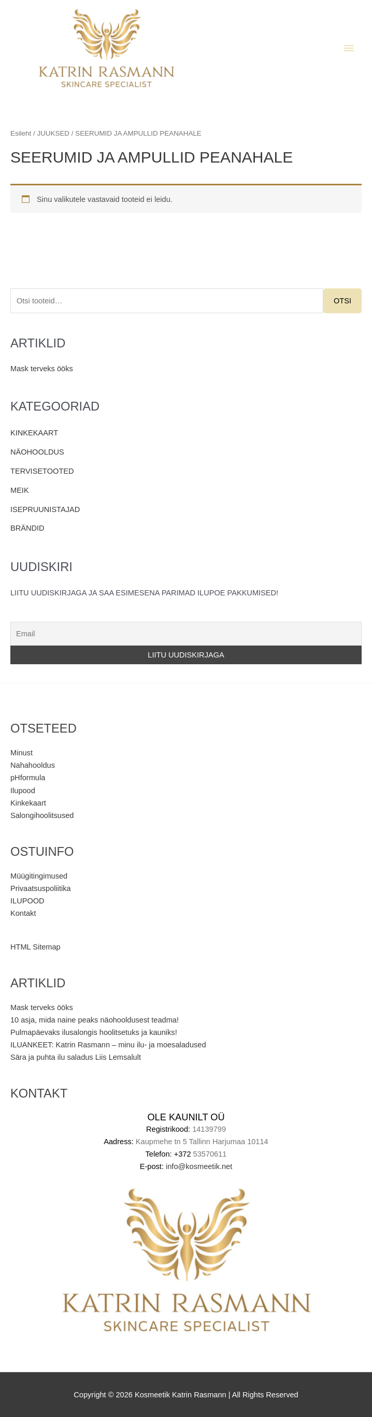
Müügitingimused (38, 876)
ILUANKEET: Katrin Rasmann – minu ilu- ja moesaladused (108, 1045)
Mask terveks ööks (41, 368)
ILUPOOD (27, 901)
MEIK (19, 490)
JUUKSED (53, 133)
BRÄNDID (27, 528)
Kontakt (23, 913)
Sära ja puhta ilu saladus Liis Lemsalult (75, 1057)
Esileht (20, 133)
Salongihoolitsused (42, 815)
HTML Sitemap (35, 947)
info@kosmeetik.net (199, 1166)
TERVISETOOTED (42, 471)
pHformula (27, 777)
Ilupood (22, 790)
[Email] (186, 634)
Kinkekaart (28, 803)
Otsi (342, 301)
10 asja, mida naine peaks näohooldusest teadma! (94, 1020)
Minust (21, 753)
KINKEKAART (34, 433)
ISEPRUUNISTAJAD (45, 509)
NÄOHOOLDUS (37, 452)
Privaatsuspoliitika (40, 888)
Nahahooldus (32, 765)
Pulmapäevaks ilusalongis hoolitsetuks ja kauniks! (93, 1032)
